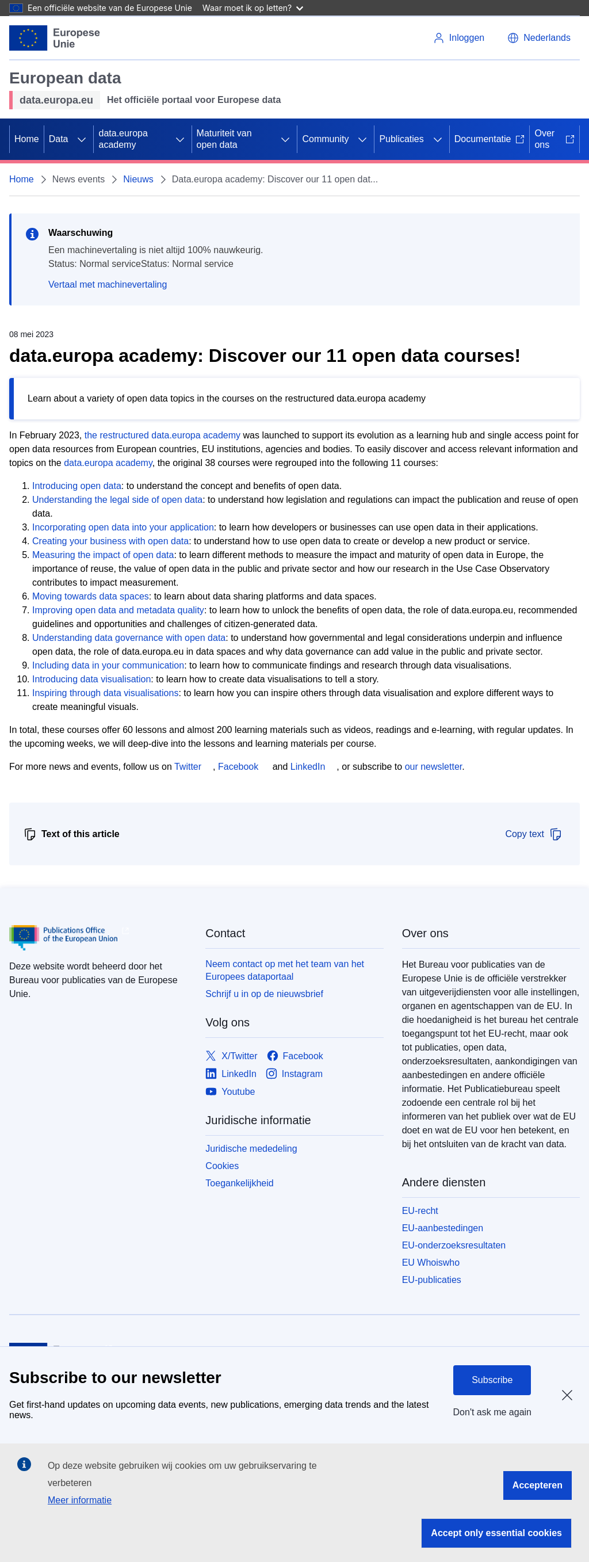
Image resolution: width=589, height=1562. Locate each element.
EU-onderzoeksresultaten (454, 1245)
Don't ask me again (492, 1412)
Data (58, 139)
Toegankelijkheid (239, 1183)
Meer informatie (80, 1500)
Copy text (534, 834)
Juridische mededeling (251, 1149)
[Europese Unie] (55, 38)
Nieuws (138, 179)
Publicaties (401, 139)
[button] (539, 38)
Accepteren (537, 1485)
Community (325, 139)
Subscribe (492, 1380)
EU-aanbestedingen (442, 1228)
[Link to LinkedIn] (231, 1073)
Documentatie (489, 139)
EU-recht (420, 1211)
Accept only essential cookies (496, 1533)
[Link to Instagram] (294, 1073)
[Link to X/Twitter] (231, 1056)
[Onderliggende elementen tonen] (81, 139)
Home (26, 139)
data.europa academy (122, 139)
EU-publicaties (431, 1280)
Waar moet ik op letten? (252, 8)
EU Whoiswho (431, 1262)
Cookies (222, 1166)
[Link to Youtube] (230, 1091)
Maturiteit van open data (224, 139)
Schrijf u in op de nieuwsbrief (264, 994)
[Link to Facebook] (295, 1056)
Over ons (554, 139)
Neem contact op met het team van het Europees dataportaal (284, 970)
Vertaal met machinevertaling (107, 284)
